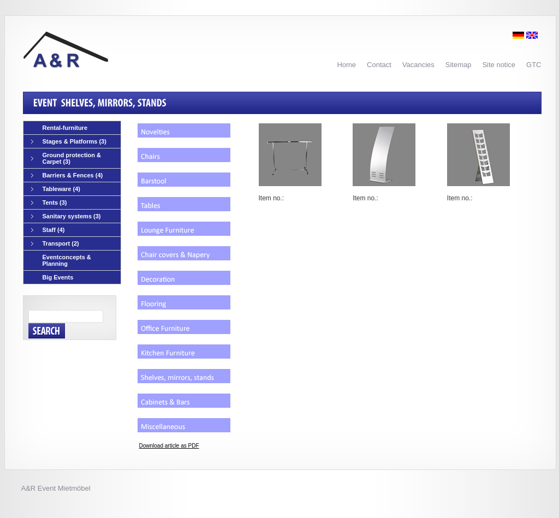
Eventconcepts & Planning (67, 260)
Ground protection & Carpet (66, 158)
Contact (379, 65)
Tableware (56, 189)
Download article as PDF (169, 446)
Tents (49, 203)
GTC (533, 65)
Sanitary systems (66, 216)
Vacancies (418, 65)
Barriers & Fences (67, 175)
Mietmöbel (74, 488)
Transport (55, 244)
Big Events (58, 277)
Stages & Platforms (68, 141)
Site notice (498, 65)
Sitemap (458, 65)
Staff (48, 230)
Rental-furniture (65, 127)
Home (346, 65)
